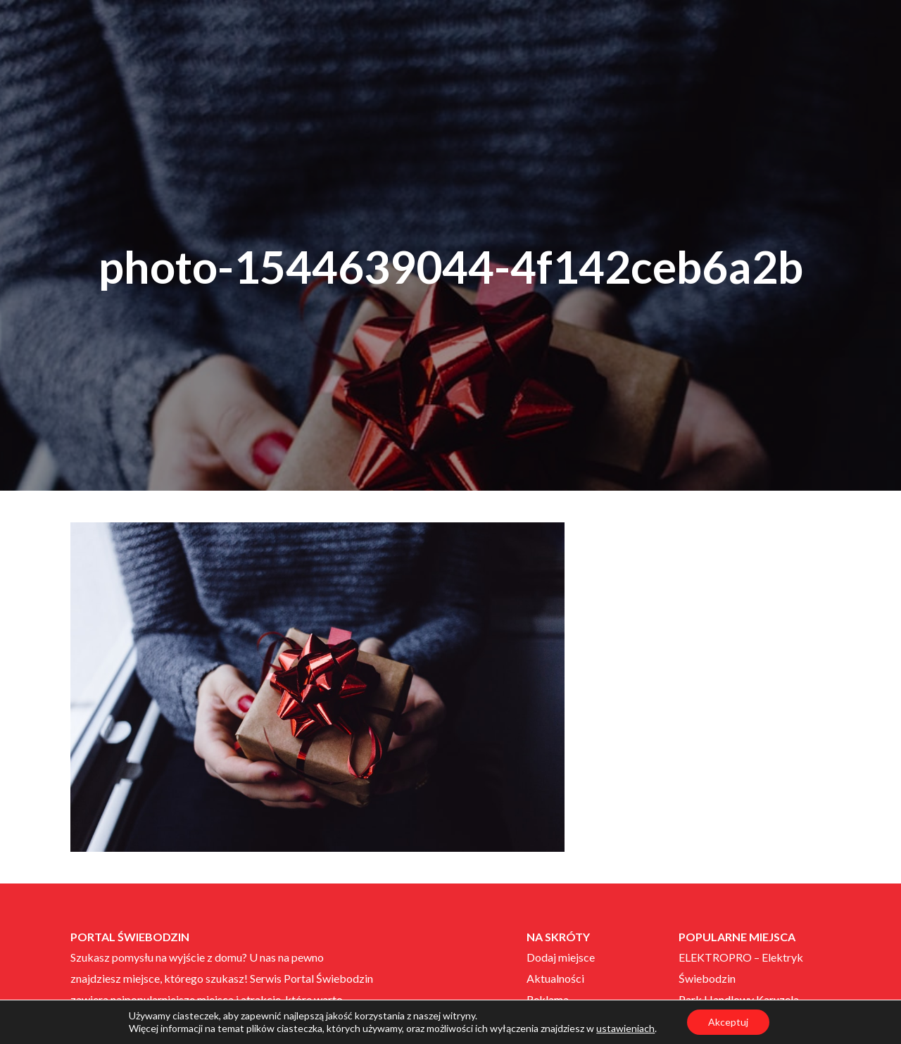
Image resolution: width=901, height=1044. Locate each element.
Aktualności (555, 978)
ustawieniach (625, 1028)
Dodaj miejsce (561, 957)
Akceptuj (728, 1022)
